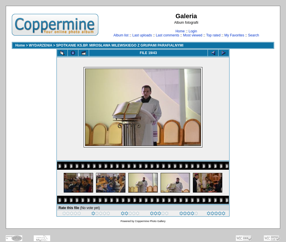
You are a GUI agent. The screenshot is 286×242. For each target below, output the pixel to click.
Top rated (213, 35)
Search (253, 35)
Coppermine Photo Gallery (150, 221)
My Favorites (234, 35)
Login (193, 31)
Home (180, 31)
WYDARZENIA (40, 45)
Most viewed (192, 35)
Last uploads (142, 35)
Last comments (167, 35)
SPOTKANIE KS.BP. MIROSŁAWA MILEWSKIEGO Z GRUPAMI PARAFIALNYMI (120, 45)
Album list (121, 35)
